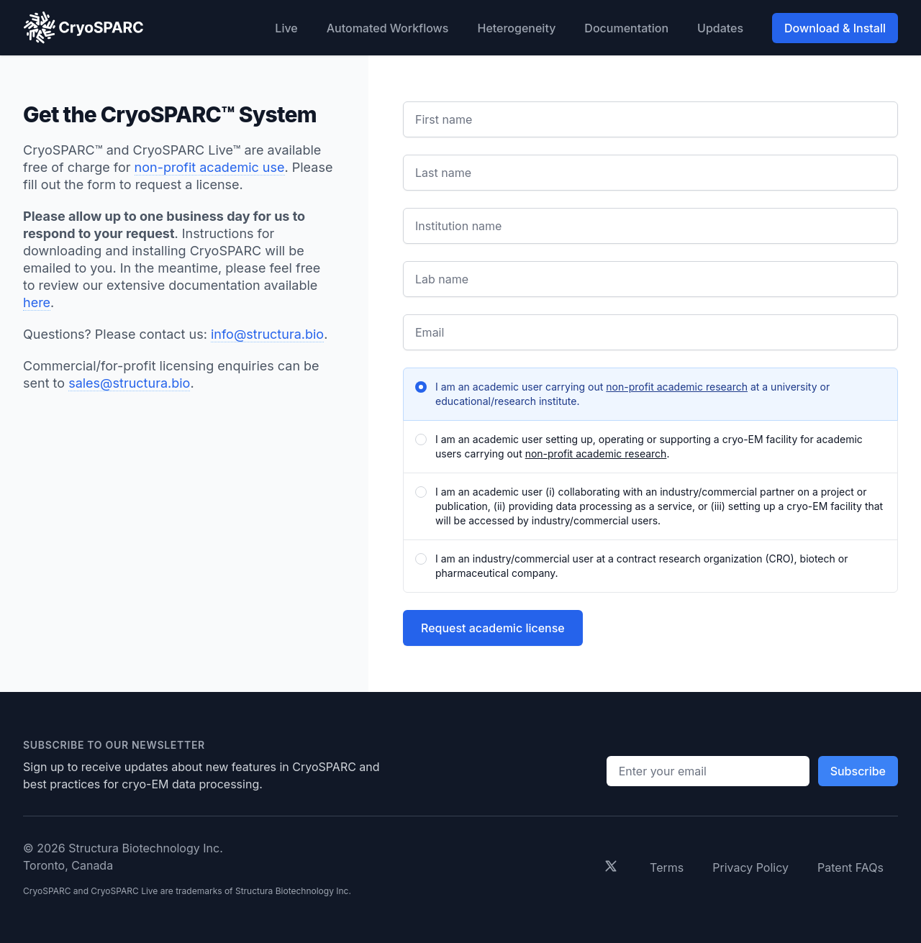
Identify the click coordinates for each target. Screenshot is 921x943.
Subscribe (858, 771)
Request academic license (493, 628)
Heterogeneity (516, 28)
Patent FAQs (850, 867)
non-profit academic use (210, 167)
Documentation (626, 28)
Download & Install (835, 28)
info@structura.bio (267, 334)
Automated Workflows (388, 28)
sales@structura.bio (129, 383)
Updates (720, 28)
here (36, 302)
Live (286, 28)
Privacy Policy (750, 867)
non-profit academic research (677, 387)
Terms (667, 867)
